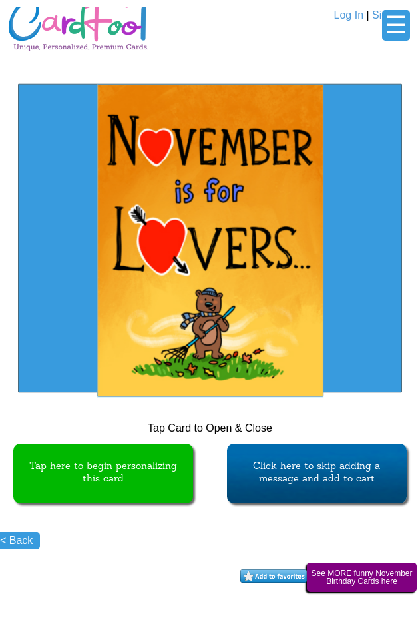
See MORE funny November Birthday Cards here (361, 577)
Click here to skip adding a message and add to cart (316, 473)
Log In (348, 15)
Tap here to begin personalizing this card (103, 473)
